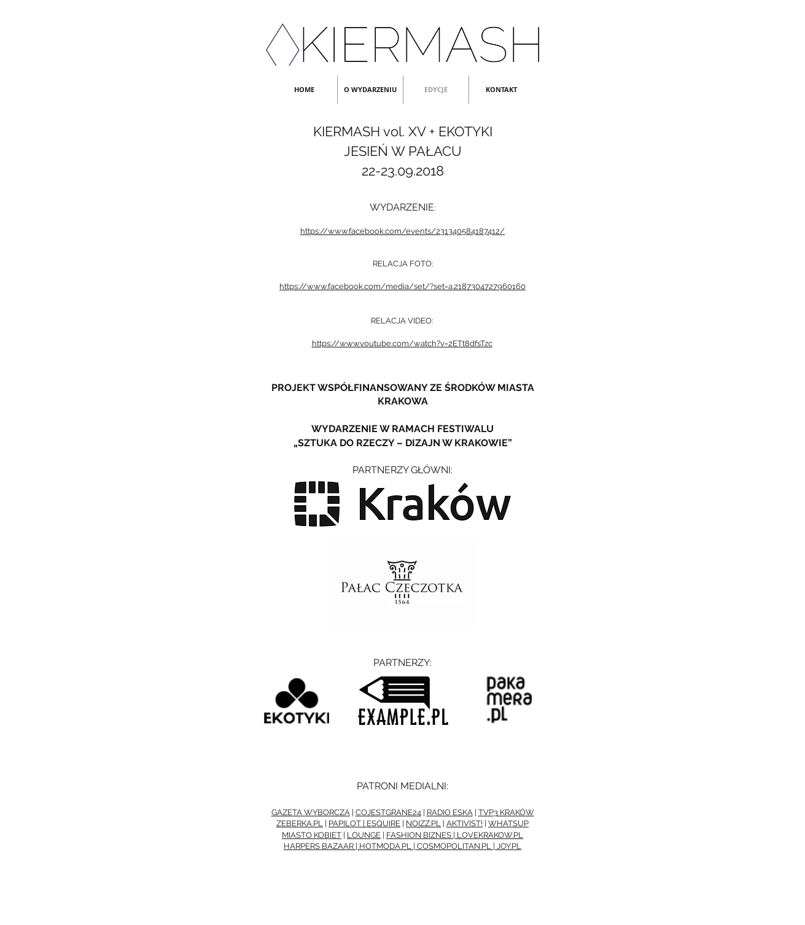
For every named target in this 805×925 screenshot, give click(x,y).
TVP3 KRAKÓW (506, 812)
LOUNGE (364, 835)
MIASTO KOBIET (311, 835)
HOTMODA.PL (385, 846)
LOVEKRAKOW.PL (490, 835)
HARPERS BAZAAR (319, 846)
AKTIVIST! (464, 823)
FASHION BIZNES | (421, 835)
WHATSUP (508, 823)
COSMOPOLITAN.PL (454, 846)
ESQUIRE (383, 823)
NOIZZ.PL (423, 823)
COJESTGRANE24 (388, 812)
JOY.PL (509, 846)
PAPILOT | (348, 823)
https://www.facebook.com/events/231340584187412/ (402, 231)
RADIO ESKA (450, 812)
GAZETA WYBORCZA (310, 812)
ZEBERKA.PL (299, 823)
